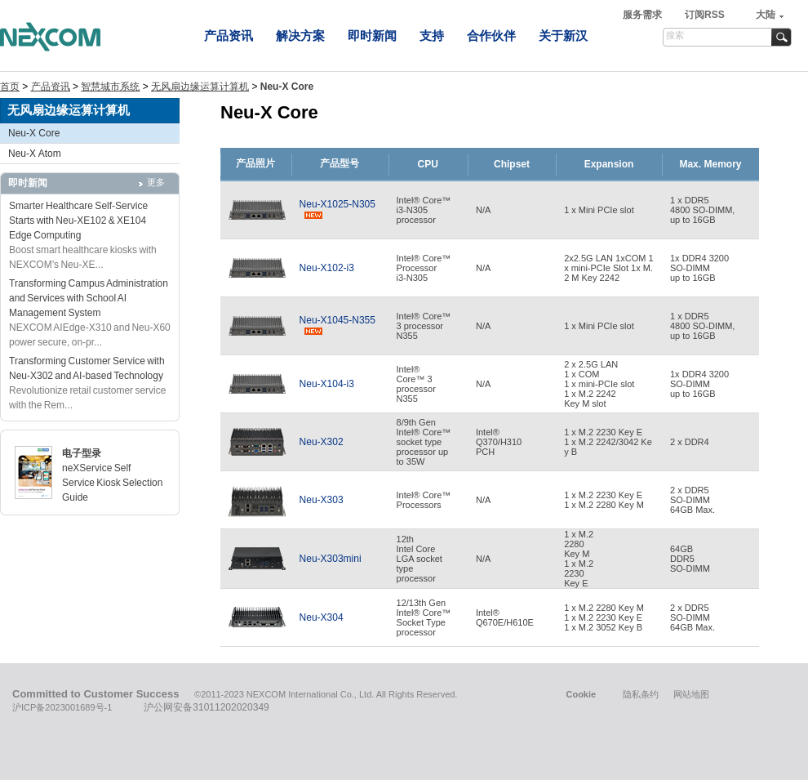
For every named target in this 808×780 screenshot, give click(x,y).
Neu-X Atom (34, 153)
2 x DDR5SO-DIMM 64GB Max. (692, 617)
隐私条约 (641, 694)
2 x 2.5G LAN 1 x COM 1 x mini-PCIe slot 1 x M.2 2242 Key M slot (599, 383)
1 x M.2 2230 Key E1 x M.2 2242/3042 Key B (608, 442)
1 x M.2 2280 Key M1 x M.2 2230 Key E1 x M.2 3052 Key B (604, 617)
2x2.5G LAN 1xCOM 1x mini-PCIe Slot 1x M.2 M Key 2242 (608, 268)
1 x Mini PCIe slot (599, 210)
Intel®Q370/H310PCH (499, 442)
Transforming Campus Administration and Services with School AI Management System (88, 298)
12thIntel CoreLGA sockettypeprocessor (419, 558)
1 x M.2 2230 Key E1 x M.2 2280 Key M (604, 500)
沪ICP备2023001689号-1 (62, 707)
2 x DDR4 (689, 442)
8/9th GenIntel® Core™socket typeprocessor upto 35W (424, 441)
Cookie (581, 694)
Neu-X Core (34, 133)
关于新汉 (563, 35)
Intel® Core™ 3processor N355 (416, 383)
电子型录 (81, 453)
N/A (483, 210)
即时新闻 (372, 35)
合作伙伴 (491, 35)
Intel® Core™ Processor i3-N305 (424, 268)
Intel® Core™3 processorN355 (424, 326)
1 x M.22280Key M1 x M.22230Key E (578, 558)
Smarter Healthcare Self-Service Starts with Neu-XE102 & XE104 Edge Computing (78, 220)
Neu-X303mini (331, 558)
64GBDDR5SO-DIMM (690, 558)
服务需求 (643, 14)
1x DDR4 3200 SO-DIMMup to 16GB (699, 268)
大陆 (765, 14)
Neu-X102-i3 (327, 268)
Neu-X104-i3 (327, 384)
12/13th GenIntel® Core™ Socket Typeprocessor (424, 617)
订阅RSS (705, 14)
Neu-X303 (322, 500)
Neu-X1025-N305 (337, 209)
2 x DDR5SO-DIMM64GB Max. (692, 500)
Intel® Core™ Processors (424, 500)
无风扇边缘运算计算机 (200, 86)
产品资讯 (228, 35)
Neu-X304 (322, 617)
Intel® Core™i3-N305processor (424, 210)
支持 (432, 35)
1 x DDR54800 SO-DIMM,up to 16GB (702, 210)
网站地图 (691, 694)
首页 (10, 86)
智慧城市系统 (110, 86)
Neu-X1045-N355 (337, 325)
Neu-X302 (322, 442)
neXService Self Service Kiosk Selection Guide (112, 482)
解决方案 (300, 35)
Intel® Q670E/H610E (505, 617)
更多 (156, 182)
